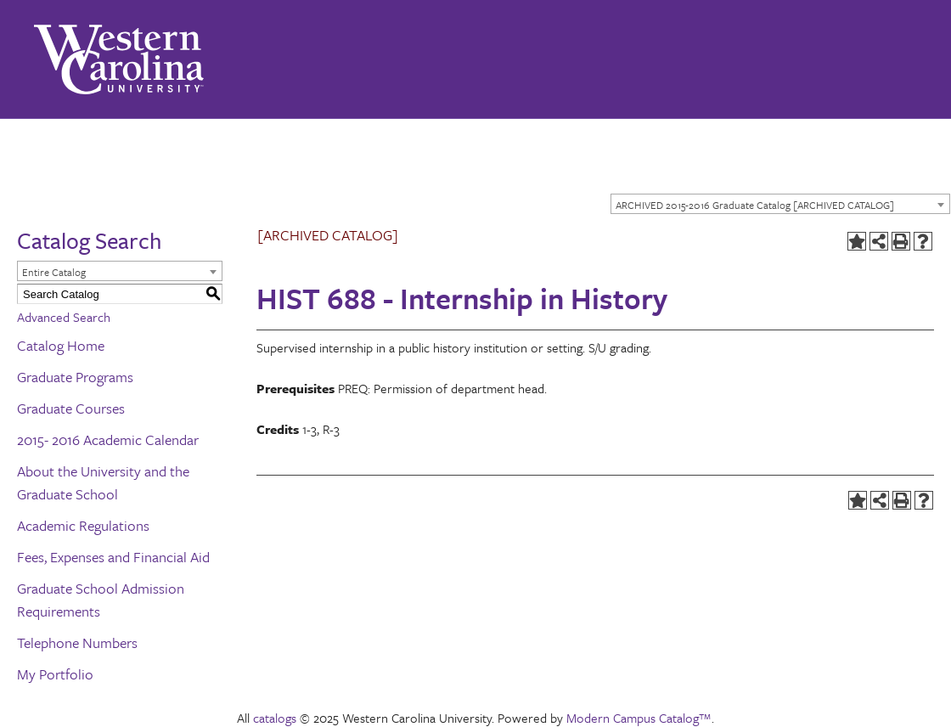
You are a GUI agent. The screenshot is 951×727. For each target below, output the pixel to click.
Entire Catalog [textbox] (54, 271)
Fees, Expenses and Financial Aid (113, 556)
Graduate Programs (75, 376)
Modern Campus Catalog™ (639, 717)
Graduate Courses (71, 408)
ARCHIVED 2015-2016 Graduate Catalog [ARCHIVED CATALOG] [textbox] (755, 204)
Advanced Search (63, 316)
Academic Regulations (83, 525)
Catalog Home (60, 345)
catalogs (274, 717)
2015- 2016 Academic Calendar (108, 439)
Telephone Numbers (77, 642)
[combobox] (780, 204)
